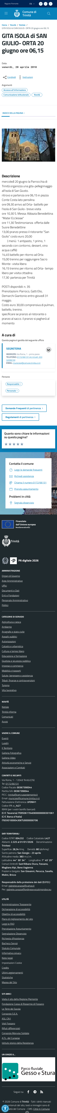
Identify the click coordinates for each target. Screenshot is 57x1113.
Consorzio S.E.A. (10, 1014)
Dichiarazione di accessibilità (16, 909)
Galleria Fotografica (11, 753)
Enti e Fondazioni (10, 595)
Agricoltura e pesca (11, 622)
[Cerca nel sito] (48, 13)
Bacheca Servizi (10, 943)
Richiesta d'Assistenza (13, 938)
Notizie (22, 25)
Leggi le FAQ (8, 924)
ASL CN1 (6, 1018)
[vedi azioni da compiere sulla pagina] (25, 77)
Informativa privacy (11, 953)
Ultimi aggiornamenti (12, 972)
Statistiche (7, 977)
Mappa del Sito (9, 982)
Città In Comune (41, 1109)
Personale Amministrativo (15, 600)
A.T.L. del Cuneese (11, 1038)
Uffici (4, 585)
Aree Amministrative (12, 581)
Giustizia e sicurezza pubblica (16, 661)
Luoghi (5, 743)
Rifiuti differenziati (11, 1028)
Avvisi (5, 721)
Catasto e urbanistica (12, 646)
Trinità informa (9, 712)
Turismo (5, 685)
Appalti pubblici (9, 636)
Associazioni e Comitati (13, 767)
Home (4, 25)
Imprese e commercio (12, 666)
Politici (5, 605)
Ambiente (7, 627)
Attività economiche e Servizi (16, 762)
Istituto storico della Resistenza (18, 1043)
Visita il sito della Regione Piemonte (20, 999)
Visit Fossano (8, 1023)
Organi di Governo (11, 576)
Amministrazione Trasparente (16, 904)
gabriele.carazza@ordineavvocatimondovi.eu (29, 889)
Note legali (7, 958)
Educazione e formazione (14, 656)
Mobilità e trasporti (11, 670)
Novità (13, 25)
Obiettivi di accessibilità (13, 914)
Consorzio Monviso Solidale (15, 1033)
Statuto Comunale (11, 948)
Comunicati (7, 716)
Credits (5, 968)
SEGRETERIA (13, 349)
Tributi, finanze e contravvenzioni (18, 680)
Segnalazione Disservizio (14, 933)
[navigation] (6, 13)
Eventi (5, 738)
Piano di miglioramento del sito (17, 919)
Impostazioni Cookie (12, 963)
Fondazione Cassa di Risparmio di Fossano (23, 1004)
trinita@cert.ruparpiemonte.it (23, 794)
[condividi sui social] (9, 77)
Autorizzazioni (9, 641)
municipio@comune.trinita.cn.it (26, 363)
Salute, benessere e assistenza (17, 675)
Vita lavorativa (9, 690)
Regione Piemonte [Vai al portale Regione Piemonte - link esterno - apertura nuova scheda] (11, 3)
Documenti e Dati (10, 590)
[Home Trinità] (27, 13)
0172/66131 (12, 784)
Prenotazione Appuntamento (16, 929)
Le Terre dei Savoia (11, 1009)
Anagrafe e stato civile (13, 631)
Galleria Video (9, 758)
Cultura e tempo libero (13, 651)
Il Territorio (7, 748)
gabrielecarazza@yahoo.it (22, 886)
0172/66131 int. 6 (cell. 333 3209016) (24, 358)
